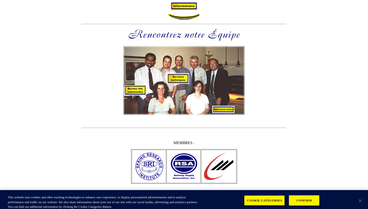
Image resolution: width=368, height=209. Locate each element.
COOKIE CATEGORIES (264, 201)
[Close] (360, 202)
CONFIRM (304, 201)
